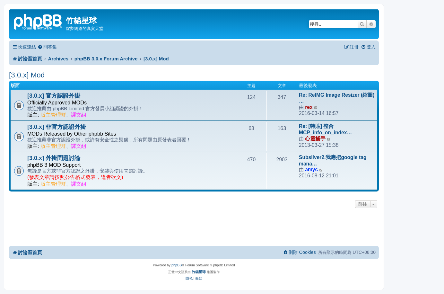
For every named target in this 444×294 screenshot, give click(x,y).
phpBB (176, 265)
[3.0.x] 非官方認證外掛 (56, 127)
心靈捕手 (315, 138)
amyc (311, 169)
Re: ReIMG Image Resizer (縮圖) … (336, 98)
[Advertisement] (194, 227)
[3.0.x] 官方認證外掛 (53, 96)
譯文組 (78, 115)
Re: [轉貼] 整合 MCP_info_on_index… (325, 129)
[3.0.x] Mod (27, 75)
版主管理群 (53, 115)
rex (308, 107)
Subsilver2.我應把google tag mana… (333, 160)
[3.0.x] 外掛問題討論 (53, 158)
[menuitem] (47, 47)
